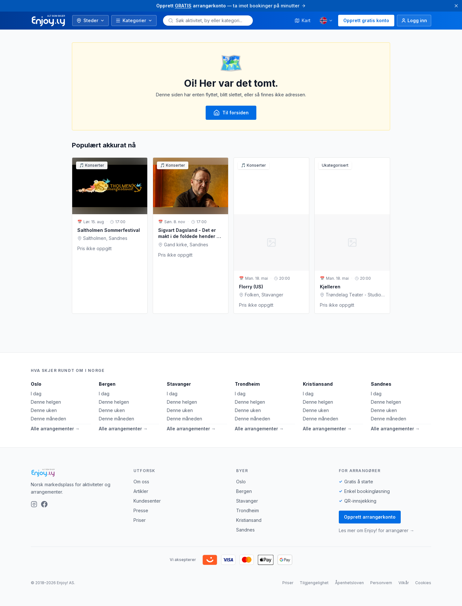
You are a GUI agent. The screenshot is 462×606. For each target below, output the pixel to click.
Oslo (36, 384)
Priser (139, 520)
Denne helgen (46, 402)
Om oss (141, 481)
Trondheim (247, 384)
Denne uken (44, 410)
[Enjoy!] (77, 472)
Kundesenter (147, 501)
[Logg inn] (414, 20)
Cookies (423, 582)
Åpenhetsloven (349, 582)
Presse (140, 510)
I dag (36, 393)
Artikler (140, 491)
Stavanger (179, 384)
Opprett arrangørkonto (370, 517)
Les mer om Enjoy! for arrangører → (376, 530)
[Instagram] (34, 504)
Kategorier (134, 20)
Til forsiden (231, 113)
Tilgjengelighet (314, 582)
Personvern (381, 582)
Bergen (107, 384)
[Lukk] (456, 5)
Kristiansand (318, 384)
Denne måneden (48, 418)
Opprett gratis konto (366, 20)
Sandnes (381, 384)
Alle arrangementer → (55, 428)
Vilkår (403, 582)
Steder (90, 20)
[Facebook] (44, 504)
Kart (303, 20)
